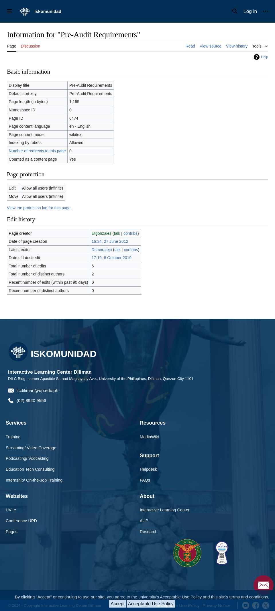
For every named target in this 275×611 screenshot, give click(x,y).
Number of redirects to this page (37, 151)
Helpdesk (148, 469)
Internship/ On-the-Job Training (34, 480)
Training (13, 437)
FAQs (145, 480)
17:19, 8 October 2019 (111, 257)
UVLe (11, 510)
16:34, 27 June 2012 (110, 241)
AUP (144, 521)
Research (149, 531)
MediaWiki (149, 437)
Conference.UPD (21, 521)
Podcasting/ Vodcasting (27, 458)
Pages (11, 531)
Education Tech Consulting (30, 469)
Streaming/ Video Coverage (31, 448)
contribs (130, 233)
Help (264, 57)
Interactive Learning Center (165, 510)
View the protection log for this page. (39, 208)
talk (117, 233)
